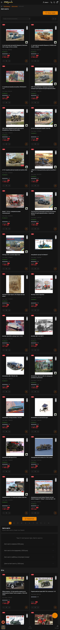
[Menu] (2, 2)
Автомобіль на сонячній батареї (39, 417)
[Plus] (9, 61)
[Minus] (3, 61)
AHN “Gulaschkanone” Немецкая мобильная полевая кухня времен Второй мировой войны (43, 87)
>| (48, 523)
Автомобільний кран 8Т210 (9, 457)
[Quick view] (27, 26)
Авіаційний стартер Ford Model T (39, 254)
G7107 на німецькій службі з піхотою (40, 128)
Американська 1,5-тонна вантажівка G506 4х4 (14, 497)
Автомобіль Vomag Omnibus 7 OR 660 (12, 417)
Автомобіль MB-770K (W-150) (10, 376)
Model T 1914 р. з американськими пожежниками (11, 212)
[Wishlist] (27, 29)
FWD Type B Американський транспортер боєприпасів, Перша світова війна (13, 129)
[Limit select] (54, 18)
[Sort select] (16, 18)
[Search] (54, 2)
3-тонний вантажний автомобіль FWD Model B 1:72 (14, 87)
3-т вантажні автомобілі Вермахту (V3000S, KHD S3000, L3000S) (43, 46)
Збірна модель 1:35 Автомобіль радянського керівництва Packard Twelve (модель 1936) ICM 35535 (14, 593)
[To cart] (26, 61)
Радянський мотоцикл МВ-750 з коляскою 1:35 (43, 591)
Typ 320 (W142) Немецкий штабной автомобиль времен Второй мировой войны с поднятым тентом (43, 213)
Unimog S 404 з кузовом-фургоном (11, 254)
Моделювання (7, 6)
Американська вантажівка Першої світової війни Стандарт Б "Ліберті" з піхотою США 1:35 (43, 498)
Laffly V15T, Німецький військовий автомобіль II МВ (43, 170)
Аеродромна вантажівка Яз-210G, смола (41, 457)
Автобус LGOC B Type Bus (37, 294)
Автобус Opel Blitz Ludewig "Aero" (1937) (12, 336)
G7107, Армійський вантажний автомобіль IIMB (14, 170)
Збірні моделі (15, 6)
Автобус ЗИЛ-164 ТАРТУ (37, 336)
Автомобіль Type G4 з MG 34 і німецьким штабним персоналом (41, 376)
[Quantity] (6, 61)
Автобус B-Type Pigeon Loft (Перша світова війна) (13, 295)
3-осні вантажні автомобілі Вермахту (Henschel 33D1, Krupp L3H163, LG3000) (14, 46)
